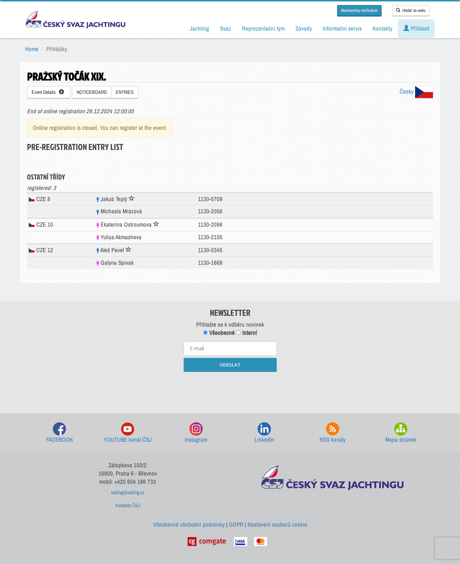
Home (31, 49)
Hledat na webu (411, 10)
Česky (416, 91)
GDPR (236, 524)
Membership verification (359, 10)
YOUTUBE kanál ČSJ (128, 433)
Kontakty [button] (382, 28)
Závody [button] (303, 28)
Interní (246, 333)
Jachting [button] (199, 28)
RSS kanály (332, 433)
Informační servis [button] (342, 28)
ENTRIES (125, 92)
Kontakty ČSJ (127, 505)
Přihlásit (416, 28)
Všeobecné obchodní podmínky (189, 524)
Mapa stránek (400, 433)
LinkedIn (264, 433)
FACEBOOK (59, 433)
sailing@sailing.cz (127, 492)
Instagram (196, 433)
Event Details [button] (48, 92)
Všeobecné (219, 333)
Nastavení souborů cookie (277, 524)
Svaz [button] (225, 28)
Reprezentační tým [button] (263, 28)
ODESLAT (230, 364)
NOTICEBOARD (92, 92)
